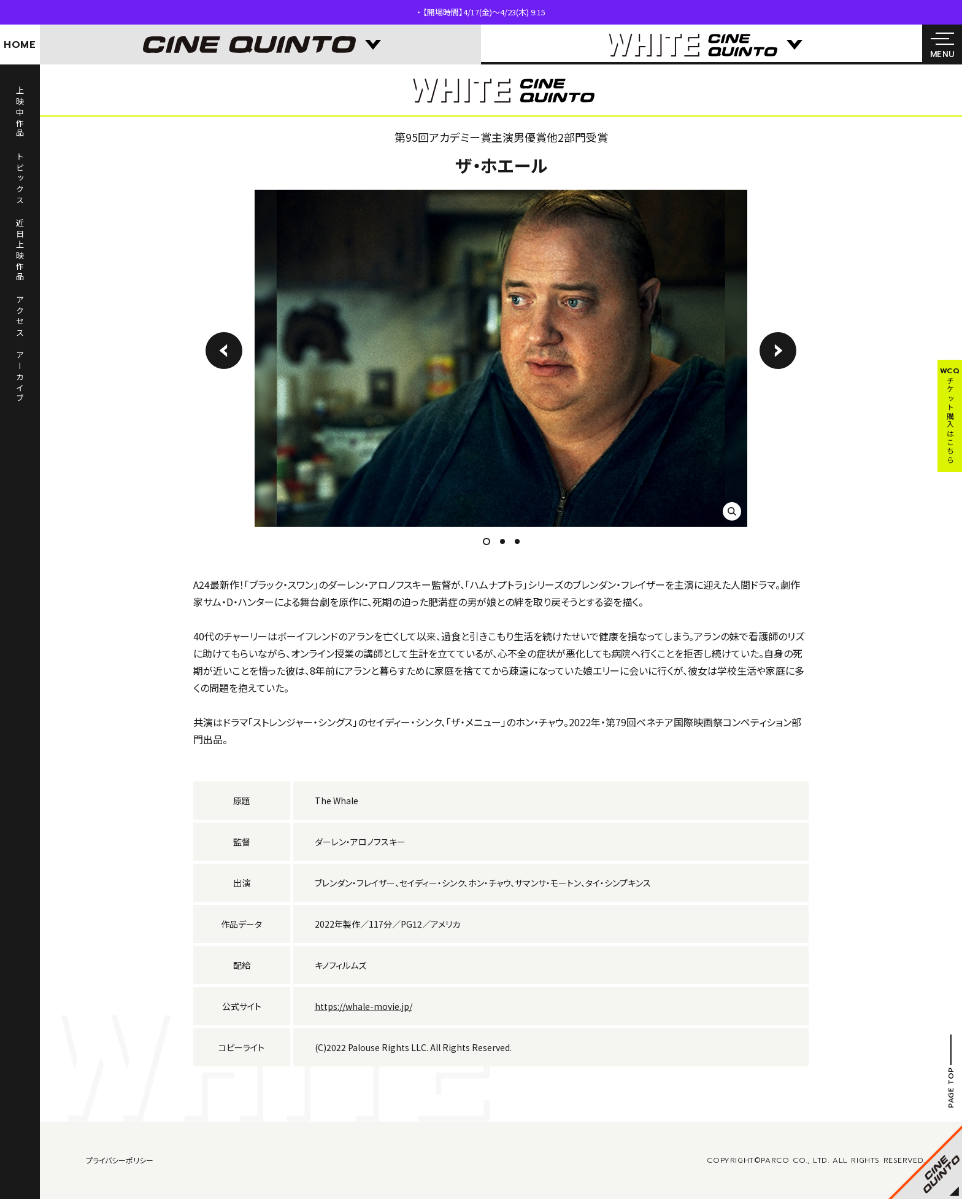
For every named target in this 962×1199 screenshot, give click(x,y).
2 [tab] (502, 541)
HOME (20, 44)
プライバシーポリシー (119, 1160)
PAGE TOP (951, 1087)
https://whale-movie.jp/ (363, 1006)
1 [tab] (489, 541)
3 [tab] (517, 541)
